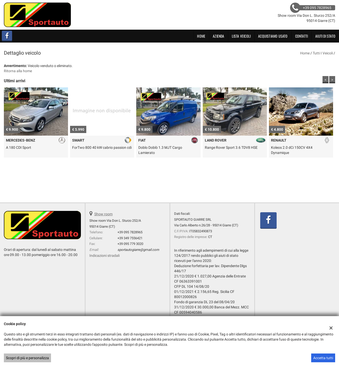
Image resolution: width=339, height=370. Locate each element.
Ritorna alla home (18, 71)
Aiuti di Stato (325, 36)
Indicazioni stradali (104, 255)
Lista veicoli (241, 36)
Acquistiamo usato (272, 36)
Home (201, 36)
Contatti (301, 36)
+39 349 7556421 (129, 238)
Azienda (218, 36)
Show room (103, 214)
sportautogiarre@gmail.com (138, 250)
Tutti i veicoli (323, 53)
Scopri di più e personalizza (27, 358)
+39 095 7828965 (129, 232)
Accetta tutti (323, 358)
